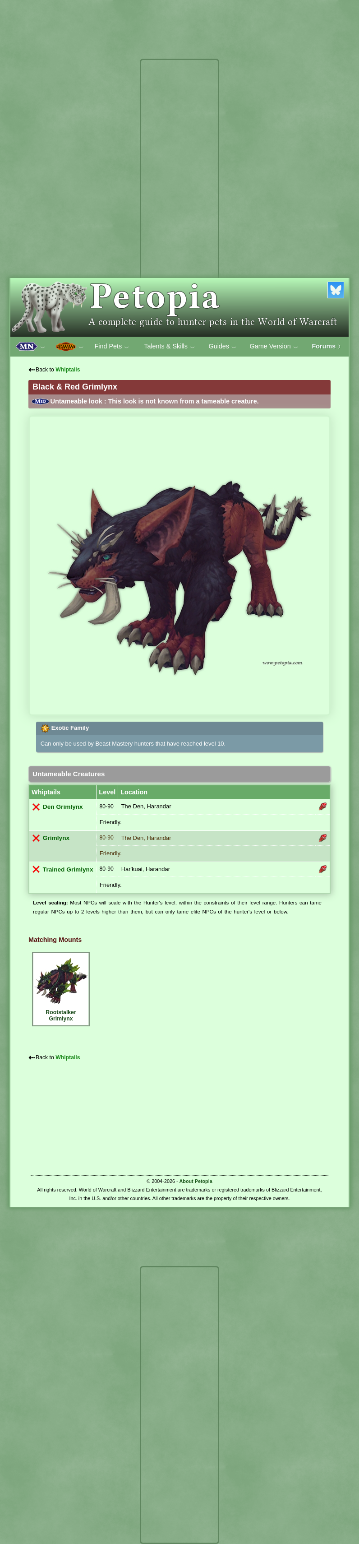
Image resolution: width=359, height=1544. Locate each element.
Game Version (274, 347)
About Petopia (196, 1181)
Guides (222, 347)
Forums (328, 346)
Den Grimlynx (63, 806)
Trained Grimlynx (68, 869)
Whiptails (67, 369)
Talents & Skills (169, 347)
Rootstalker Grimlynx (61, 988)
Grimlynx (56, 838)
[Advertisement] (179, 197)
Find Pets (111, 347)
